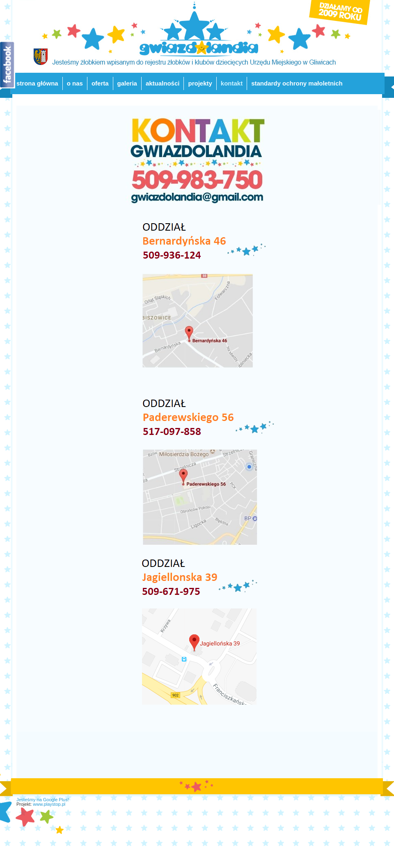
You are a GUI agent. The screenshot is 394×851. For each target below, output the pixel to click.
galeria (127, 83)
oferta (100, 83)
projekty (200, 83)
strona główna (37, 83)
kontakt (232, 83)
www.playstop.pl (49, 804)
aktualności (163, 83)
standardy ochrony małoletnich (297, 83)
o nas (75, 83)
